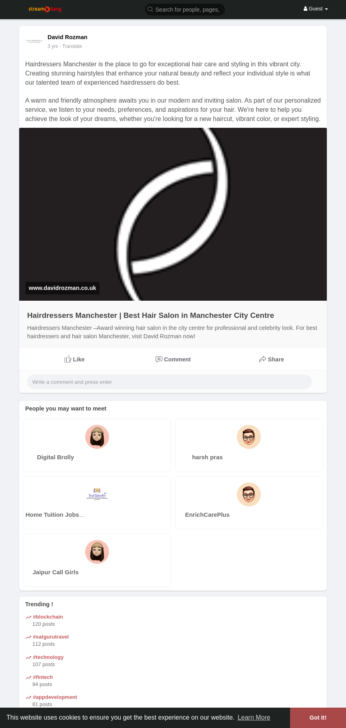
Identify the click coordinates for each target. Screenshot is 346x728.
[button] (185, 9)
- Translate (70, 46)
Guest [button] (316, 9)
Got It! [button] (318, 717)
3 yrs (53, 46)
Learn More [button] (254, 717)
